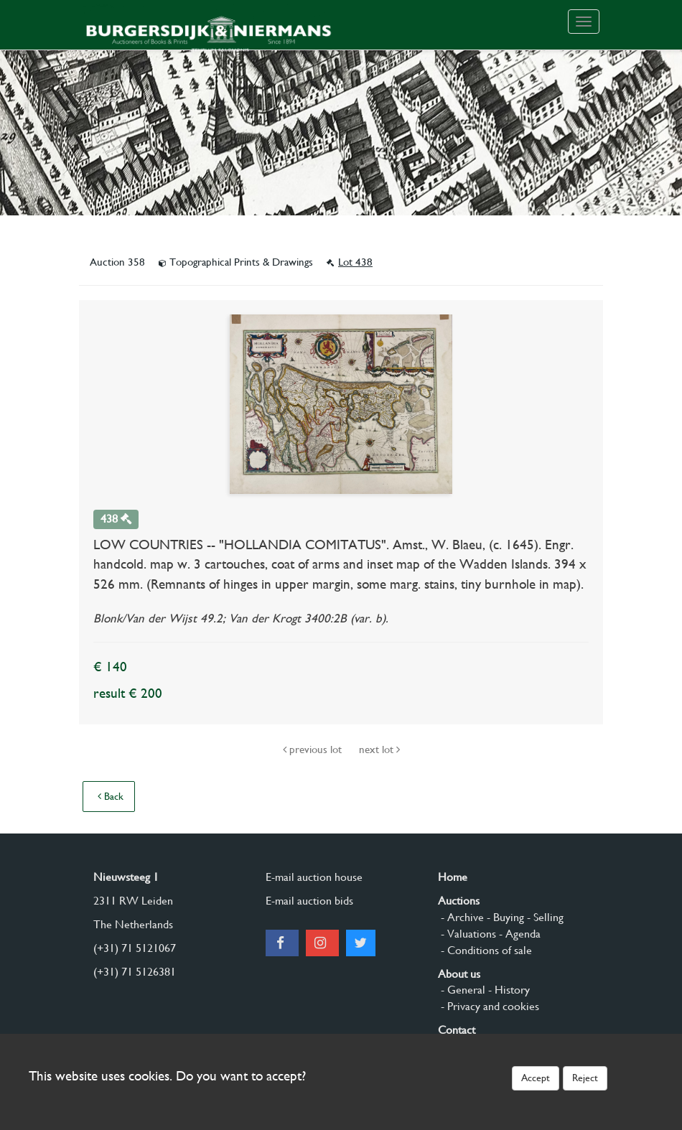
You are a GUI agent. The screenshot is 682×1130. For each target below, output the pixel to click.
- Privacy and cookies (488, 1006)
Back (110, 796)
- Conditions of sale (485, 950)
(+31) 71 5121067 (134, 948)
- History (507, 989)
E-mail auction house (314, 877)
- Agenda (518, 933)
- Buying (504, 917)
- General (461, 989)
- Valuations (467, 933)
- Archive (461, 917)
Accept (535, 1077)
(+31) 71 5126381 (134, 972)
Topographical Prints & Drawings (237, 262)
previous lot (314, 749)
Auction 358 (119, 262)
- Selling (544, 917)
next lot (379, 749)
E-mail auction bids (309, 900)
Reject (585, 1077)
